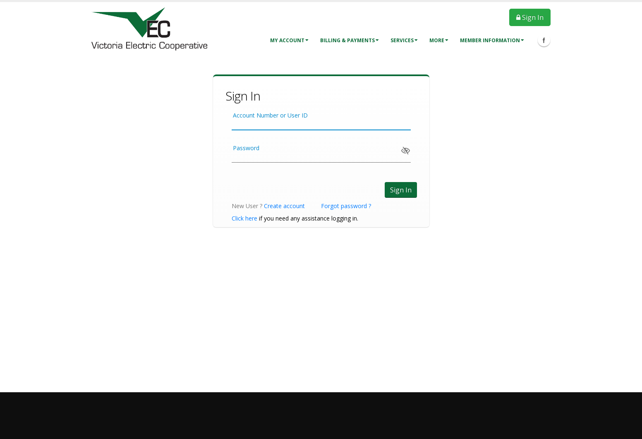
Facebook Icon (544, 40)
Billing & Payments (349, 40)
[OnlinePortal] (149, 28)
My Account (289, 40)
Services (404, 40)
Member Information (492, 40)
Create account (284, 206)
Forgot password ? (346, 206)
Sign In (530, 17)
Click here (244, 218)
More (438, 40)
